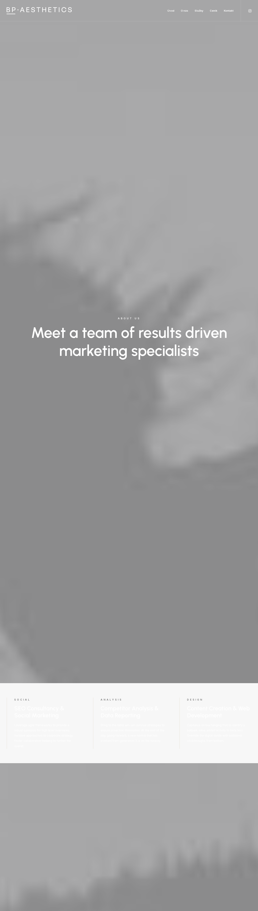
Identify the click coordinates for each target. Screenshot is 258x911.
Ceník (213, 10)
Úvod (170, 10)
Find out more (40, 436)
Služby (199, 10)
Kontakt (228, 10)
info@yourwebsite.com (66, 819)
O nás (184, 10)
